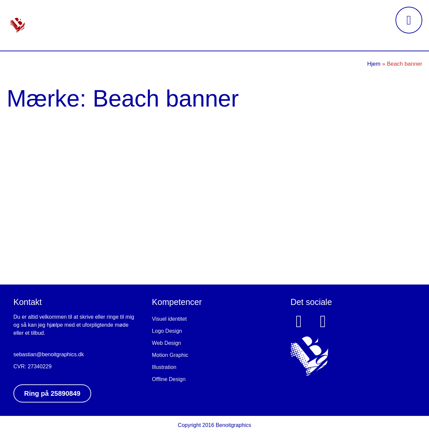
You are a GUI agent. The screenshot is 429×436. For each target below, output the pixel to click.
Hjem (374, 64)
